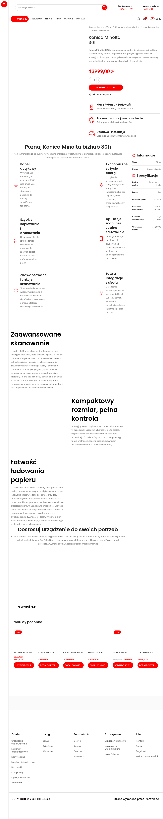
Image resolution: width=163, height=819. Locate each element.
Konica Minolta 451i (73, 652)
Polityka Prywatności (147, 756)
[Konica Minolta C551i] (148, 639)
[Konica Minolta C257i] (98, 639)
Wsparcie (48, 751)
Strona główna (95, 27)
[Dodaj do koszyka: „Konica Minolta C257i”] (98, 665)
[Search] (61, 7)
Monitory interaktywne (23, 762)
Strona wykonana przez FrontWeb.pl (137, 799)
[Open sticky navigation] (19, 19)
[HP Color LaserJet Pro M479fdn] (24, 639)
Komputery (17, 772)
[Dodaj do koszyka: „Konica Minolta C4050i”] (123, 665)
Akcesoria (16, 782)
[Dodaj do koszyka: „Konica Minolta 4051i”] (48, 665)
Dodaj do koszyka (105, 87)
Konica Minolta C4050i (120, 654)
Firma (139, 745)
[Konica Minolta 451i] (73, 639)
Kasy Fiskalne (18, 756)
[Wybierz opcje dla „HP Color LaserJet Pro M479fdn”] (24, 665)
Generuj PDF (27, 607)
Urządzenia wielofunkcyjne (127, 27)
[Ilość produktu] (94, 80)
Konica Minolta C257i (95, 654)
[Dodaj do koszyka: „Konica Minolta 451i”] (73, 665)
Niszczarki (16, 767)
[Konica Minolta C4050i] (123, 639)
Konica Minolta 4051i (46, 654)
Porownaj (79, 756)
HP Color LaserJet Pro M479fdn (23, 654)
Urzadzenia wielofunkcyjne (112, 747)
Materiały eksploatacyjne (19, 750)
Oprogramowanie (20, 777)
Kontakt (140, 740)
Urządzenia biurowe (115, 740)
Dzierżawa (48, 745)
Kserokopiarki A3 (151, 27)
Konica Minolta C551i (145, 654)
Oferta (108, 27)
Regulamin (141, 751)
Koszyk (77, 745)
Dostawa (78, 751)
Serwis (46, 740)
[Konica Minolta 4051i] (48, 639)
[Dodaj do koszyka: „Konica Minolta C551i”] (148, 665)
